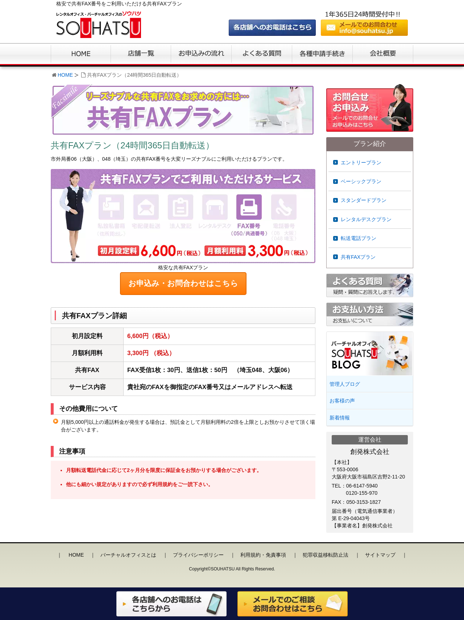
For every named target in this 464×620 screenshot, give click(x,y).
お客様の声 (342, 401)
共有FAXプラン (358, 257)
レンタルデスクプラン (366, 219)
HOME (65, 75)
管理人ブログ (345, 384)
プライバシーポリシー (198, 555)
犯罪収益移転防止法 (325, 555)
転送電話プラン (358, 238)
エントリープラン (361, 162)
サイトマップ (380, 555)
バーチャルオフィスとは (128, 555)
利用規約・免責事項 (263, 555)
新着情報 (340, 418)
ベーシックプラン (361, 181)
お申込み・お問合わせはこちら (183, 283)
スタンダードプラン (363, 200)
